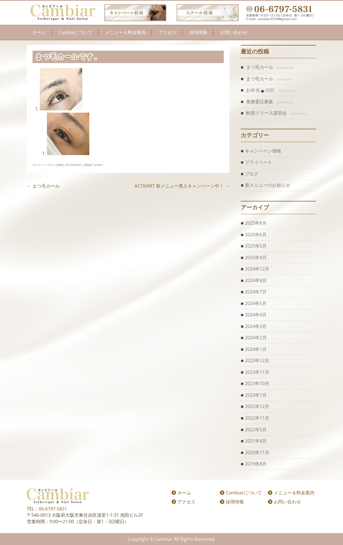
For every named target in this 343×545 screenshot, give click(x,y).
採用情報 (198, 32)
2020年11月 (257, 452)
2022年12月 (257, 406)
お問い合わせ (233, 32)
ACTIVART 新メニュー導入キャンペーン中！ (181, 186)
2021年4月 (256, 441)
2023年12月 (257, 360)
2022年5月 (256, 429)
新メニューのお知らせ (267, 185)
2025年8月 (256, 223)
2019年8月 (256, 464)
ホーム (39, 32)
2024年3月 (256, 326)
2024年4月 (256, 315)
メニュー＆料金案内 (125, 32)
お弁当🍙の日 (260, 90)
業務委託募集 (259, 101)
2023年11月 (257, 372)
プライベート (258, 162)
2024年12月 (257, 269)
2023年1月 (256, 395)
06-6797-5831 (53, 509)
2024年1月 (256, 349)
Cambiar (98, 165)
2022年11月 (257, 418)
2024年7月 (256, 292)
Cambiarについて (75, 32)
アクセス (168, 32)
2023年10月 (257, 383)
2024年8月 (256, 280)
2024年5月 (256, 303)
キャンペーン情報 (263, 151)
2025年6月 (256, 234)
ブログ (50, 165)
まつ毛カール (43, 186)
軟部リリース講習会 (266, 113)
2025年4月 (256, 257)
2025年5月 (256, 246)
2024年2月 (256, 337)
